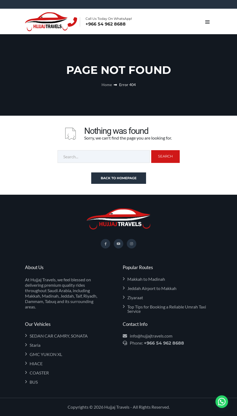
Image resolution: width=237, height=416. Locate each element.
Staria (35, 345)
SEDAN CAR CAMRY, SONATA (59, 336)
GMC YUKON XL (46, 354)
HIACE (36, 363)
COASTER (39, 373)
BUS (34, 382)
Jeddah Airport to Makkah (151, 288)
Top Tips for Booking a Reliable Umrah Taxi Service (166, 309)
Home (107, 84)
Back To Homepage (119, 178)
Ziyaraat (135, 297)
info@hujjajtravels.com (151, 335)
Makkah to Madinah (146, 279)
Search (165, 156)
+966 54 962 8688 (106, 24)
